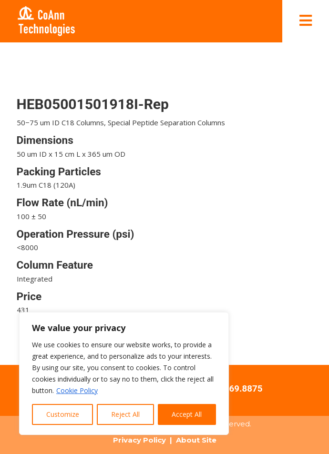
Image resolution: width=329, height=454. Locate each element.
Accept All (187, 414)
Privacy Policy (139, 439)
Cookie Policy (77, 390)
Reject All (125, 414)
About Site (196, 439)
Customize (62, 414)
